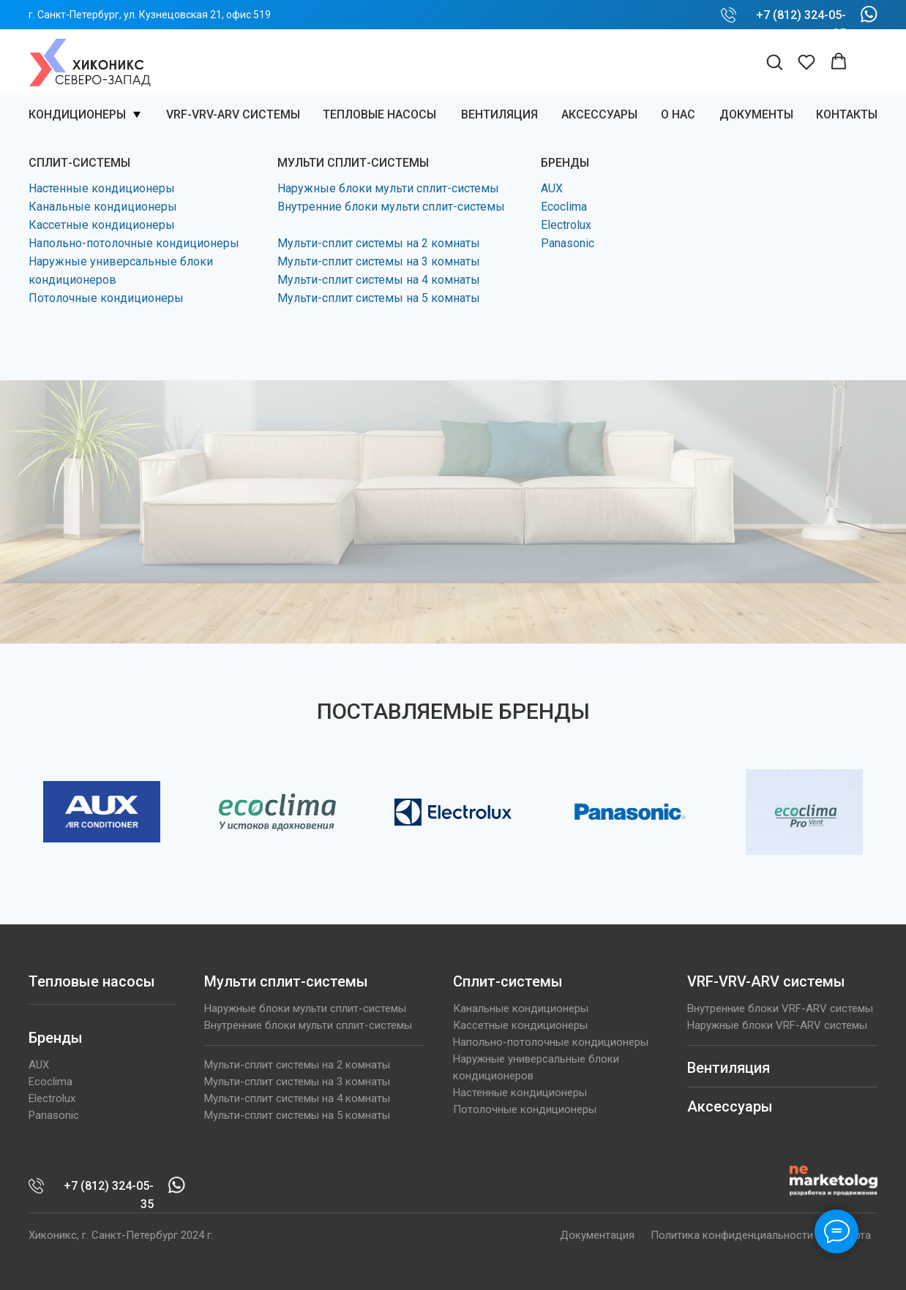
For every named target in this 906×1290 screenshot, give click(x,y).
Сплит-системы (508, 981)
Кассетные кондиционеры (102, 225)
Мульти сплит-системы (286, 981)
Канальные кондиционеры (103, 207)
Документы (756, 114)
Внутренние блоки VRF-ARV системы (780, 1008)
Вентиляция (728, 1067)
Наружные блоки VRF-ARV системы (777, 1025)
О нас (678, 114)
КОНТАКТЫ (846, 114)
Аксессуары (599, 114)
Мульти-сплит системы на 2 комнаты (378, 243)
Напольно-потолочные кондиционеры (134, 243)
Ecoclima (564, 207)
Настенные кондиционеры (102, 188)
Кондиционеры (77, 114)
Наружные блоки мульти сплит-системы (388, 188)
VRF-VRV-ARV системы (233, 114)
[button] (774, 61)
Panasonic (567, 243)
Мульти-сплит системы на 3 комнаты (378, 261)
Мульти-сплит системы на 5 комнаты (378, 298)
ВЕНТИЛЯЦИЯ (499, 114)
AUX (552, 188)
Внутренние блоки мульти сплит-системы (391, 207)
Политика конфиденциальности (732, 1235)
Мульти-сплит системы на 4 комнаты (378, 280)
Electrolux (566, 225)
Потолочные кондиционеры (106, 298)
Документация (597, 1235)
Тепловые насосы (379, 114)
